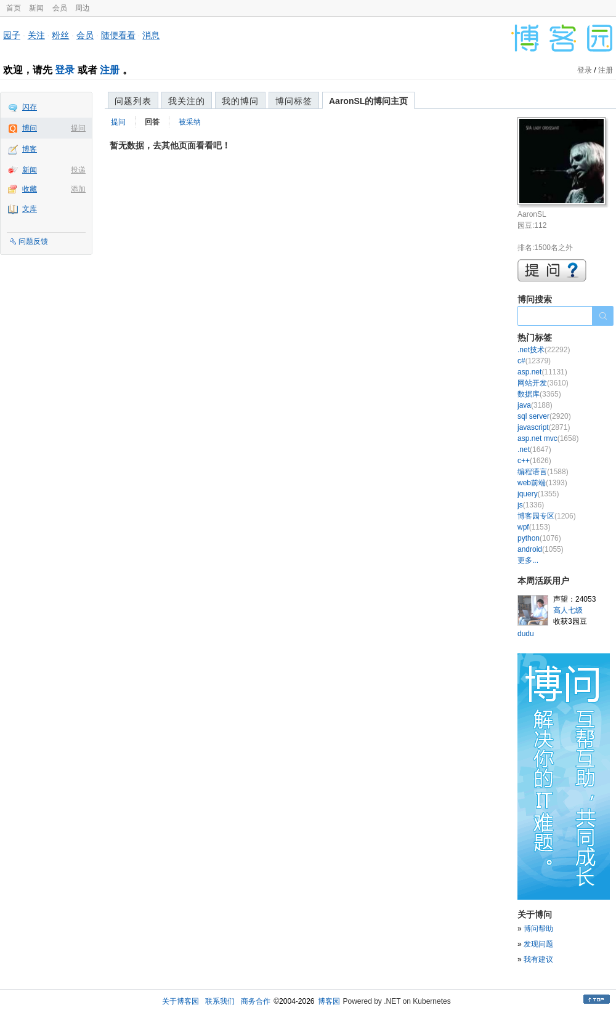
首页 (13, 8)
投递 (78, 170)
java (535, 405)
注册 (110, 70)
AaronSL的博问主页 (368, 101)
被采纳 (190, 122)
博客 (29, 149)
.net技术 (543, 349)
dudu (525, 633)
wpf (533, 527)
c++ (534, 460)
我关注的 (186, 101)
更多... (527, 560)
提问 (78, 128)
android (540, 549)
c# (534, 361)
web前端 (542, 482)
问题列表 (133, 101)
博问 (29, 128)
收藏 (29, 189)
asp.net (542, 372)
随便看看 (118, 35)
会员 (59, 8)
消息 (151, 35)
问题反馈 (33, 241)
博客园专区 (546, 516)
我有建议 (538, 959)
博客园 (329, 1001)
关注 (36, 35)
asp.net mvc (547, 438)
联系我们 (220, 1001)
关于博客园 (180, 1001)
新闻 (36, 8)
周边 (82, 8)
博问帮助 (538, 928)
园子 (11, 35)
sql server (544, 416)
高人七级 (568, 610)
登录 (65, 70)
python (539, 538)
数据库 (539, 394)
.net (534, 449)
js (530, 505)
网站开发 (543, 383)
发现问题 (538, 944)
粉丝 (60, 35)
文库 (29, 208)
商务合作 (255, 1001)
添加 (78, 189)
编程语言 (543, 471)
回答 (152, 122)
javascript (543, 427)
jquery (538, 494)
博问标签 (293, 101)
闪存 (29, 107)
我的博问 (240, 101)
